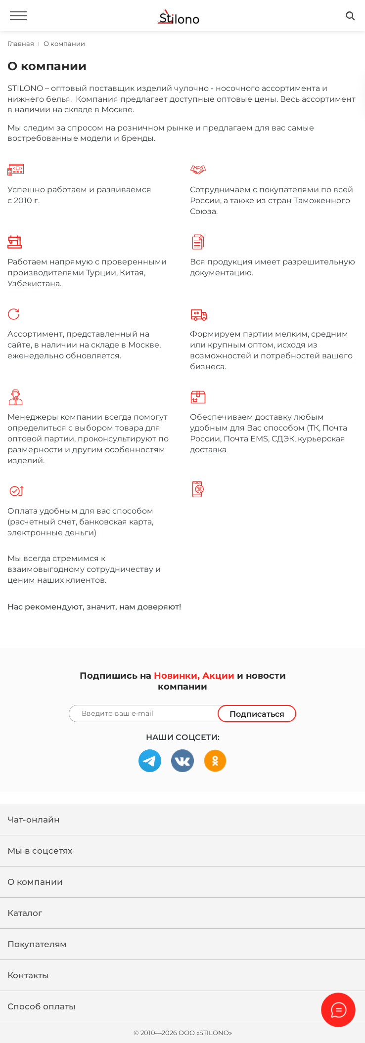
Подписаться (256, 714)
